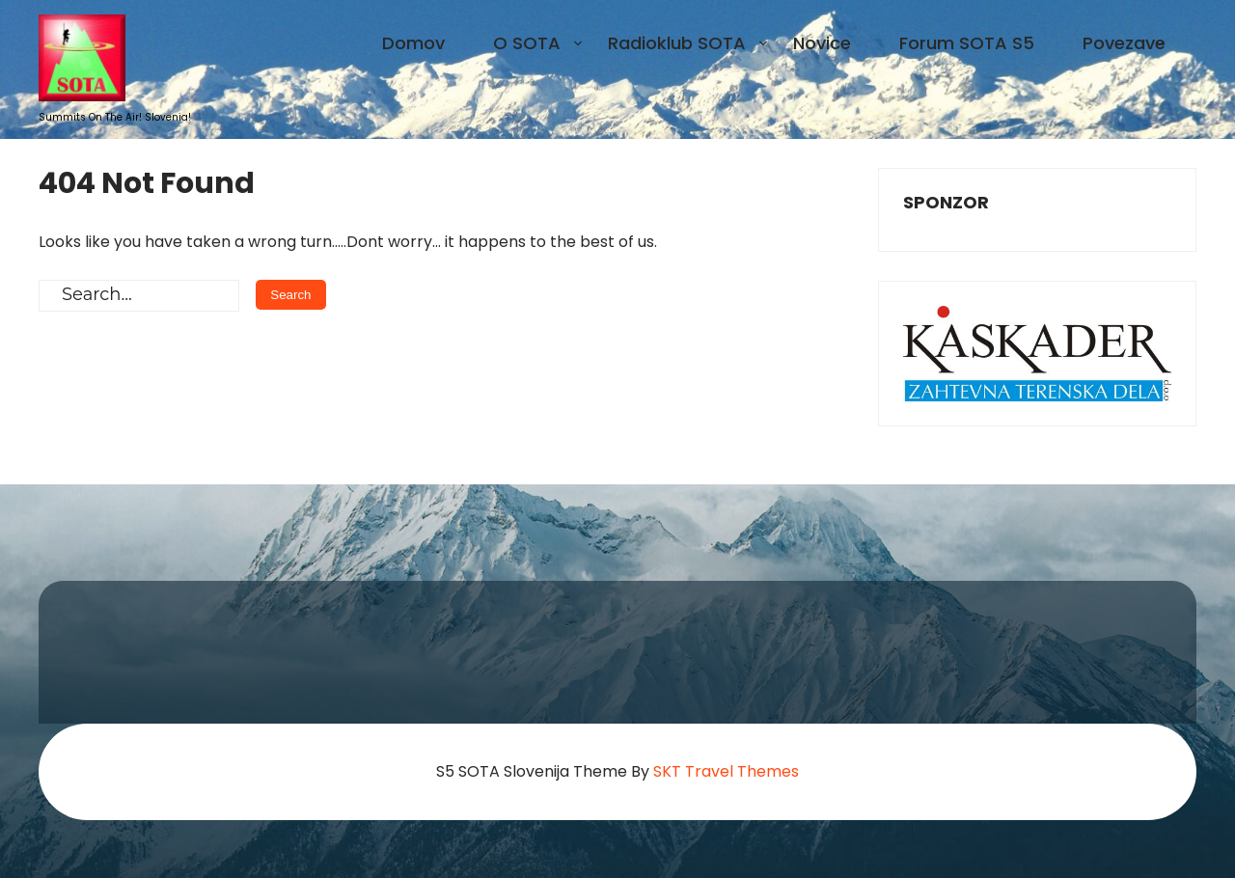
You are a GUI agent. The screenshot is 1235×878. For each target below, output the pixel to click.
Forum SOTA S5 (966, 43)
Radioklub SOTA (677, 43)
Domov (413, 43)
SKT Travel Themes (726, 771)
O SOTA (527, 43)
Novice (822, 43)
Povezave (1124, 43)
